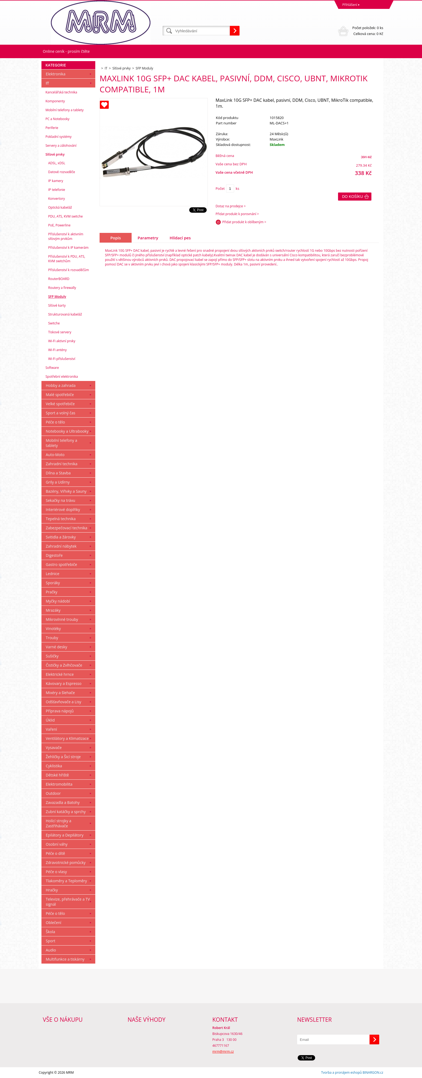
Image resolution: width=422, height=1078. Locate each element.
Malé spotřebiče (60, 394)
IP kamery (55, 180)
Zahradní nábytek (61, 546)
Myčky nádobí (58, 601)
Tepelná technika (61, 518)
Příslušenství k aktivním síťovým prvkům (65, 236)
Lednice (52, 573)
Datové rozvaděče (61, 172)
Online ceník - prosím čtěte (66, 51)
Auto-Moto (55, 454)
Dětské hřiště (57, 775)
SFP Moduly (57, 296)
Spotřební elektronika (61, 376)
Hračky (52, 889)
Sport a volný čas (60, 412)
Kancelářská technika (61, 92)
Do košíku (352, 196)
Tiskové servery (59, 332)
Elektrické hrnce (60, 674)
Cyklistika (54, 765)
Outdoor (53, 793)
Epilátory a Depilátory (64, 835)
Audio (51, 950)
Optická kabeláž (60, 207)
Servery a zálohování (60, 145)
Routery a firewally (62, 287)
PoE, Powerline (59, 225)
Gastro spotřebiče (61, 564)
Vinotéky (53, 628)
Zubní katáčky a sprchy (66, 811)
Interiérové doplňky (63, 509)
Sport (50, 940)
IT (47, 83)
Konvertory (56, 198)
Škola (50, 931)
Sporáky (53, 582)
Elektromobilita (59, 784)
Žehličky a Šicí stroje (63, 756)
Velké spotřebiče (60, 403)
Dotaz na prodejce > (231, 206)
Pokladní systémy (58, 136)
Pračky (51, 591)
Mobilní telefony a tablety (64, 110)
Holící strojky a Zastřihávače (58, 823)
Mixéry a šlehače (60, 692)
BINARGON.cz (373, 1072)
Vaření (51, 729)
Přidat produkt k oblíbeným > (244, 222)
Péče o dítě (55, 853)
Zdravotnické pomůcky (66, 862)
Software (52, 367)
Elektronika (55, 73)
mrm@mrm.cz (223, 1051)
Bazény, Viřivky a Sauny (66, 491)
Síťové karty (57, 305)
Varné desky (56, 646)
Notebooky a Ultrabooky (67, 431)
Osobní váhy (57, 844)
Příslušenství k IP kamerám (68, 247)
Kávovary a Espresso (64, 683)
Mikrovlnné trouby (62, 619)
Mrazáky (53, 610)
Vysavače (54, 747)
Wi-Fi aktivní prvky (61, 341)
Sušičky (52, 656)
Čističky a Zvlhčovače (64, 665)
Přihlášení (349, 4)
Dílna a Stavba (58, 472)
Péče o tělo (55, 422)
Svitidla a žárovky (61, 537)
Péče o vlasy (56, 871)
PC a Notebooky (57, 119)
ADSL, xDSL (56, 163)
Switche (54, 323)
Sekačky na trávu (60, 500)
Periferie (51, 127)
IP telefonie (56, 189)
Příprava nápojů (60, 710)
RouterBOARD (58, 278)
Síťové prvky (55, 154)
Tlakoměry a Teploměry (66, 880)
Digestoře (54, 555)
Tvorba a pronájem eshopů (341, 1072)
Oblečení (53, 922)
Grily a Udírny (58, 482)
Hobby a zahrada (61, 385)
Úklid (50, 720)
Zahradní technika (62, 463)
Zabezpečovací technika (66, 527)
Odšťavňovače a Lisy (63, 701)
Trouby (52, 637)
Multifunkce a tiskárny (65, 959)
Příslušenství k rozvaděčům (68, 270)
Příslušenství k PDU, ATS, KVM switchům (66, 258)
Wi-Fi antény (57, 350)
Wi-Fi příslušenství (61, 358)
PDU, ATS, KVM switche (65, 216)
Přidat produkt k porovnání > (237, 214)
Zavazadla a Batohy (63, 802)
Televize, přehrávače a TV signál (68, 902)
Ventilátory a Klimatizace (67, 738)
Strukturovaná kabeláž (65, 314)
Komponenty (55, 101)
